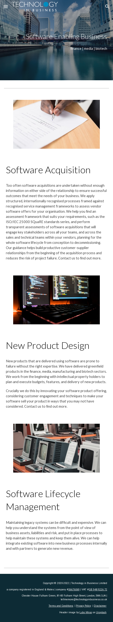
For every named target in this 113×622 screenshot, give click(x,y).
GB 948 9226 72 (98, 589)
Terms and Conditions (60, 605)
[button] (5, 6)
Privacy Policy (83, 605)
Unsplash (101, 612)
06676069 (74, 589)
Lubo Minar (86, 612)
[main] (56, 40)
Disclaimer (100, 605)
